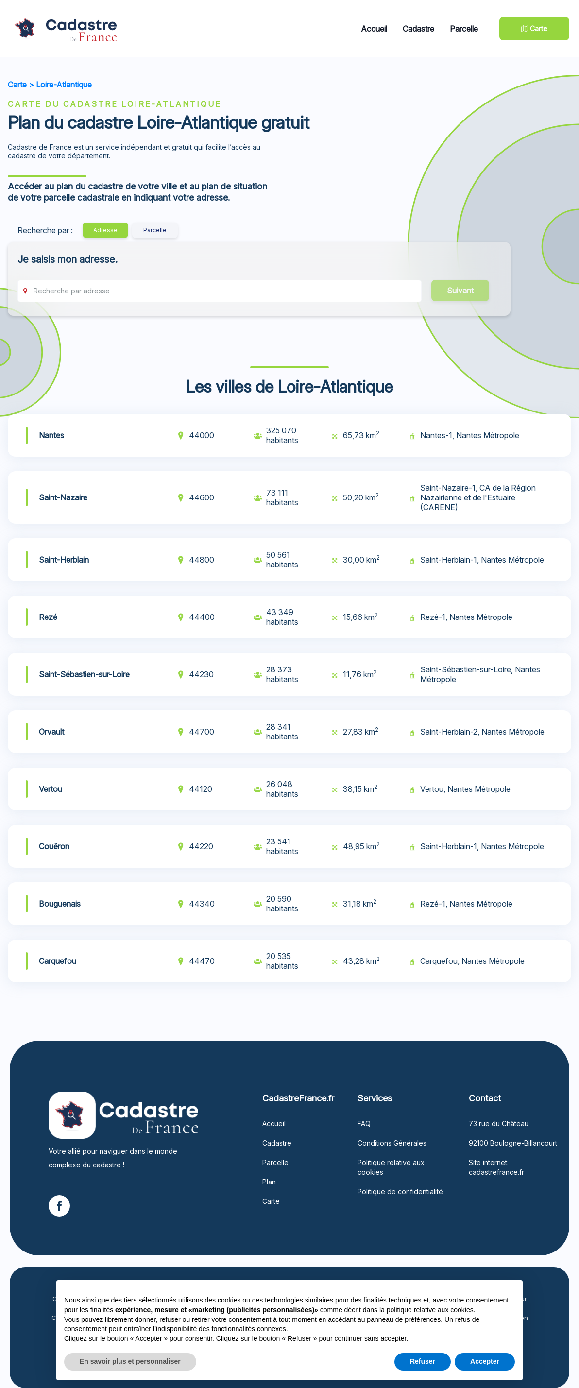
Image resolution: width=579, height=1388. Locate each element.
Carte (17, 84)
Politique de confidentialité (400, 1191)
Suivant (460, 290)
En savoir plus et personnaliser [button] (130, 1361)
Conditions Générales (392, 1143)
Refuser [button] (422, 1361)
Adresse (105, 230)
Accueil (374, 29)
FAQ (364, 1123)
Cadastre (418, 29)
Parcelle (464, 29)
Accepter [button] (484, 1361)
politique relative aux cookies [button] (430, 1310)
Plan (269, 1182)
